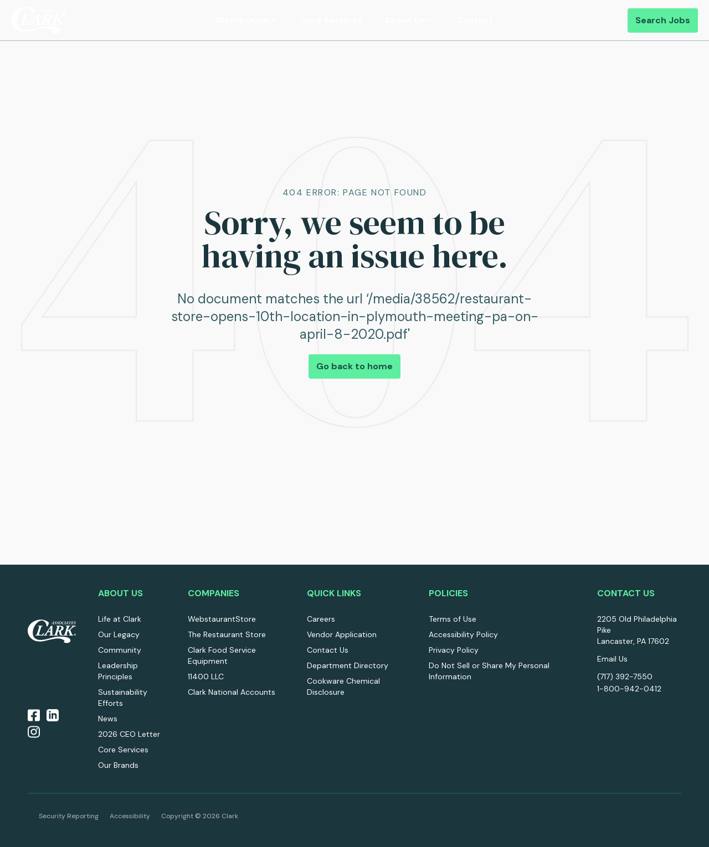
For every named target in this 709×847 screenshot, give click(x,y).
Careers (321, 619)
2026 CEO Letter (129, 734)
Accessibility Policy (463, 634)
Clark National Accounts (231, 692)
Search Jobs (662, 20)
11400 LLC (206, 676)
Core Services (331, 20)
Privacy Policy (454, 650)
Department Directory (347, 665)
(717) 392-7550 (625, 676)
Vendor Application (342, 634)
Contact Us (327, 650)
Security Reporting (69, 816)
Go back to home (354, 366)
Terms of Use (452, 619)
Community (119, 650)
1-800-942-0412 (629, 689)
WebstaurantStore (222, 619)
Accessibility (130, 816)
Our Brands (118, 765)
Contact (475, 20)
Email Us (612, 659)
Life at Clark (119, 619)
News (107, 719)
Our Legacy (119, 634)
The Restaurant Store (227, 634)
